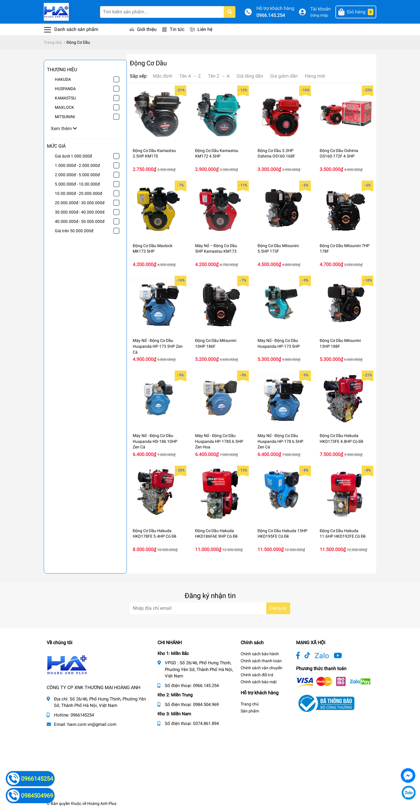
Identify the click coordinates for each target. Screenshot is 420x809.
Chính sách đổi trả (257, 674)
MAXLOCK (64, 107)
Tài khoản (320, 9)
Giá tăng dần (250, 76)
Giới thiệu (147, 29)
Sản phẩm (250, 711)
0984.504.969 (206, 704)
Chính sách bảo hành (260, 653)
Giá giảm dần (284, 76)
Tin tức (177, 29)
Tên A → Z (190, 76)
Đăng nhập (319, 15)
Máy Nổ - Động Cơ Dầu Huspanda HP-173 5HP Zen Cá (158, 346)
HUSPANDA (65, 88)
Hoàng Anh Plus (101, 803)
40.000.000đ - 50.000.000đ (79, 221)
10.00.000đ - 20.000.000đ (78, 193)
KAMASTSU (65, 98)
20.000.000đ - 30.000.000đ (79, 202)
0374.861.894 (206, 723)
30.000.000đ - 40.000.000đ (79, 212)
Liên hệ (204, 29)
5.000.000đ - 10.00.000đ (77, 184)
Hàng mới (315, 76)
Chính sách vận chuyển (261, 667)
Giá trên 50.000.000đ (74, 230)
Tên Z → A (219, 76)
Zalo (322, 655)
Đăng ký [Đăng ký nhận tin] (278, 608)
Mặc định (162, 76)
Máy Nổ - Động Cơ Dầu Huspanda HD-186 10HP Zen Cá (155, 441)
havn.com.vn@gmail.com (91, 724)
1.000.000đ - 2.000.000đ (77, 165)
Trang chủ (250, 704)
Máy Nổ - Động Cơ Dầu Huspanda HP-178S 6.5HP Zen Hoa (219, 441)
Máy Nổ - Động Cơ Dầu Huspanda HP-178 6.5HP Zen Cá (280, 441)
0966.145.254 (270, 15)
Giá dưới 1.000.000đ (73, 156)
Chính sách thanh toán (261, 660)
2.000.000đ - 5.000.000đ (77, 174)
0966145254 (82, 715)
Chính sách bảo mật (259, 681)
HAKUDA (63, 79)
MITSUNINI (65, 116)
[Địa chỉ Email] (210, 608)
